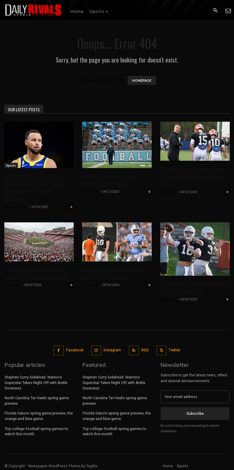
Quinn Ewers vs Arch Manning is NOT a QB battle (194, 287)
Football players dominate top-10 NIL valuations (112, 273)
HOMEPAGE (141, 80)
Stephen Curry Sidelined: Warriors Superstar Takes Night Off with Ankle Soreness (34, 187)
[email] (195, 396)
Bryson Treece (15, 207)
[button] (215, 10)
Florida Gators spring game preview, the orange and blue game (193, 176)
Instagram (112, 350)
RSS (145, 350)
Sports (11, 165)
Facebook (74, 350)
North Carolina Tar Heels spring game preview (111, 179)
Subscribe (195, 413)
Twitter (174, 350)
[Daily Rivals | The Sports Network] (33, 10)
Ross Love (90, 191)
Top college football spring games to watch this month (36, 273)
